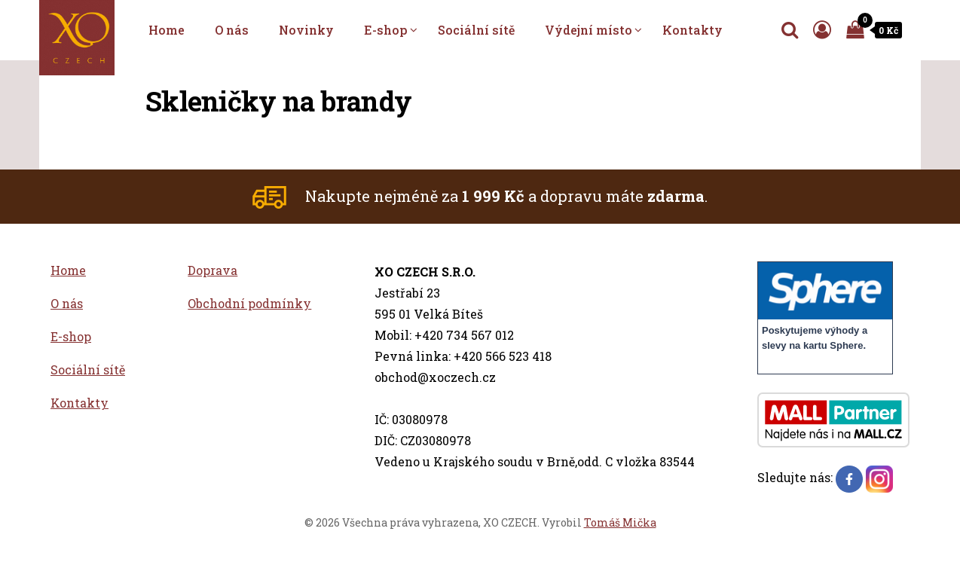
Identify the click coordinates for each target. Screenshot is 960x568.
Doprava (212, 270)
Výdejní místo (588, 30)
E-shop (386, 30)
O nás (232, 30)
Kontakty (692, 30)
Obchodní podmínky (249, 303)
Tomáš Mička (620, 522)
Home (166, 30)
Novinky (306, 30)
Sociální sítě (476, 30)
